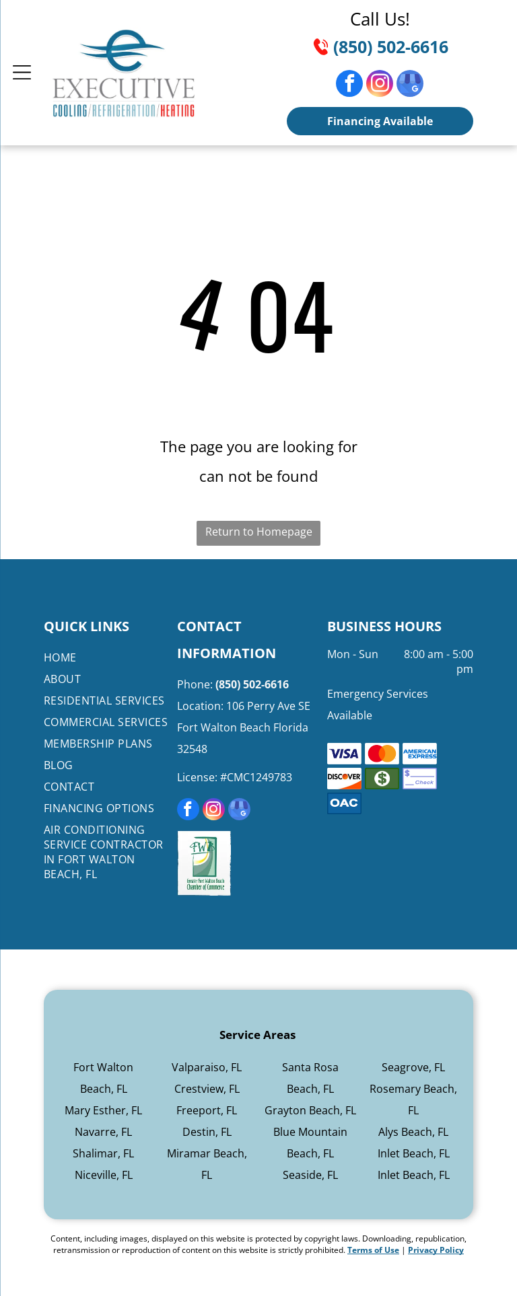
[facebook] (349, 85)
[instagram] (379, 85)
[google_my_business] (410, 85)
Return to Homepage (258, 531)
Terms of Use (373, 1250)
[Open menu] (22, 72)
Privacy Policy (436, 1250)
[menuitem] (108, 657)
